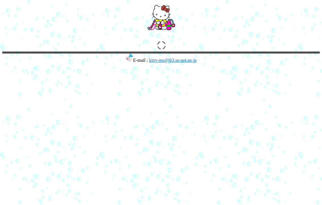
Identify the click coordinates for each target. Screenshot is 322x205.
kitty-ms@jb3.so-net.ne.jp (172, 60)
